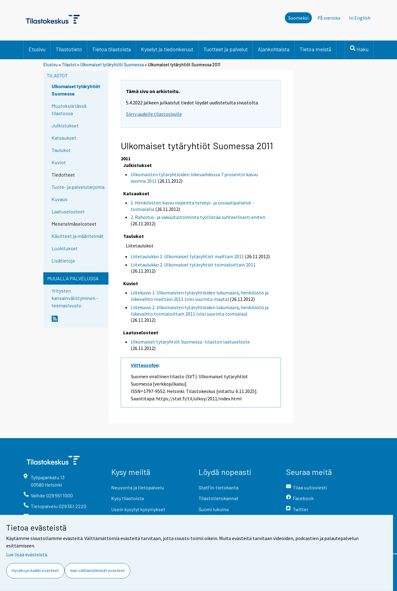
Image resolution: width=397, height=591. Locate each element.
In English (359, 18)
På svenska (328, 18)
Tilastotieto (69, 49)
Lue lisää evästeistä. (27, 554)
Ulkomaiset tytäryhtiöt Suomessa (112, 64)
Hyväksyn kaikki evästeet (35, 570)
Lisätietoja (63, 260)
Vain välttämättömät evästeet (97, 570)
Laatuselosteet (68, 211)
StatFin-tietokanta (218, 487)
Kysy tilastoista (127, 498)
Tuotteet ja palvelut (225, 49)
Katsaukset (64, 138)
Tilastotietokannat (218, 498)
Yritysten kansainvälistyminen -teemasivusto (75, 298)
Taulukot (61, 150)
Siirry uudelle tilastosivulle (154, 114)
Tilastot (69, 64)
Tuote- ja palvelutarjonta (78, 187)
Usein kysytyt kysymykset (138, 509)
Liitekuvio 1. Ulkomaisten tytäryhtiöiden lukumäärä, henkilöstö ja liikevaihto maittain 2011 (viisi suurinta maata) (200, 296)
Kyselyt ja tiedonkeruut (167, 49)
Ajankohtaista (273, 49)
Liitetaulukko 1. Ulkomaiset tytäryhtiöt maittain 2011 (187, 256)
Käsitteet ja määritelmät (78, 236)
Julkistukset (65, 125)
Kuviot (59, 162)
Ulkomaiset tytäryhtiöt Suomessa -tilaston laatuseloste (190, 342)
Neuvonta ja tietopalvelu (137, 487)
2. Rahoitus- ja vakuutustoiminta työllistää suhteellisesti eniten (198, 217)
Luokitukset (65, 248)
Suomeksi (298, 18)
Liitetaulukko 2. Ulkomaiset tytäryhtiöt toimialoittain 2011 (193, 265)
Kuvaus (60, 199)
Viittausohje (144, 365)
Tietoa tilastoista (111, 49)
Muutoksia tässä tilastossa (69, 109)
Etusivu (37, 49)
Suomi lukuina (213, 509)
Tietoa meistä (315, 49)
